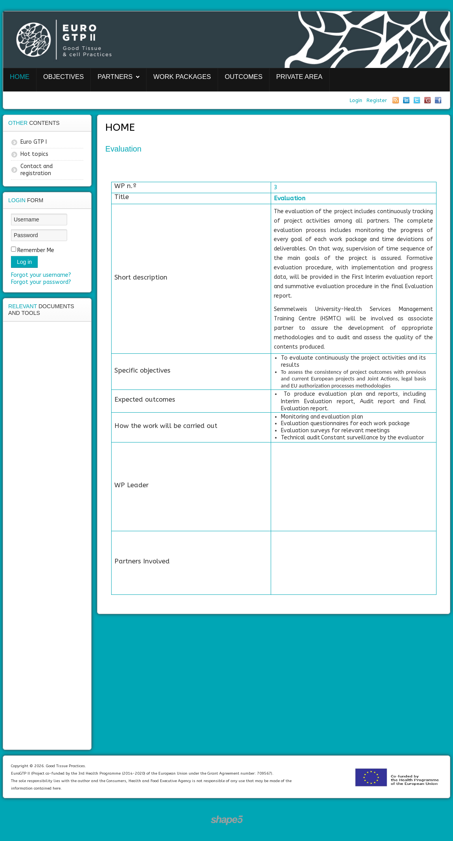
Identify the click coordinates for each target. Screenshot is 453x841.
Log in (24, 262)
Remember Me (35, 250)
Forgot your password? (41, 282)
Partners (114, 76)
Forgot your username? (41, 275)
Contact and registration (36, 170)
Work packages (182, 76)
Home (19, 76)
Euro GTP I (33, 142)
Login (357, 100)
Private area (299, 76)
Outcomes (243, 76)
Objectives (63, 76)
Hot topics (34, 154)
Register (377, 100)
